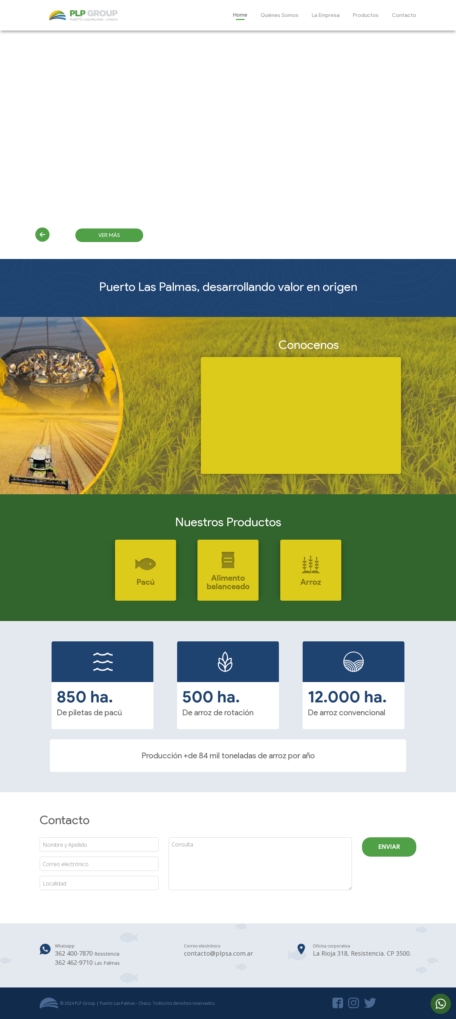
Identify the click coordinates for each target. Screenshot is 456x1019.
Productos (366, 15)
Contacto (404, 15)
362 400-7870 (87, 953)
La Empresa (326, 15)
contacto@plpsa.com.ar (218, 953)
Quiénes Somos (280, 15)
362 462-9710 (87, 962)
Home (240, 15)
